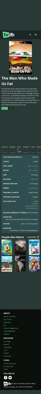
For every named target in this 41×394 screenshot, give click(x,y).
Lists (5, 350)
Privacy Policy (8, 366)
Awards (6, 344)
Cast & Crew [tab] (19, 149)
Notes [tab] (39, 147)
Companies (8, 347)
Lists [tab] (33, 147)
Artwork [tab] (26, 147)
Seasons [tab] (12, 147)
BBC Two (34, 179)
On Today (7, 341)
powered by (33, 237)
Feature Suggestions (11, 328)
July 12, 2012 (33, 170)
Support (6, 334)
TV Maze (35, 203)
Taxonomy (7, 356)
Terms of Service (10, 363)
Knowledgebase (9, 331)
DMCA (6, 369)
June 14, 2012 (33, 166)
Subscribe (7, 322)
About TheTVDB (9, 316)
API (5, 325)
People (6, 353)
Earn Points (8, 319)
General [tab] (4, 147)
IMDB (36, 201)
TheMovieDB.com (31, 206)
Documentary (33, 188)
